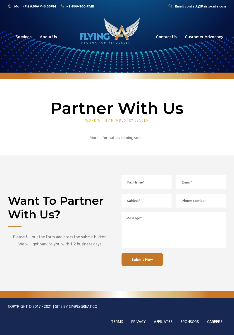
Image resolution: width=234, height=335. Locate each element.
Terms (117, 322)
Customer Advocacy (204, 37)
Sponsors (190, 322)
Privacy (138, 322)
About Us (48, 37)
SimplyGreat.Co (83, 306)
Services (23, 37)
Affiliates (163, 322)
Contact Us (166, 37)
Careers (214, 322)
